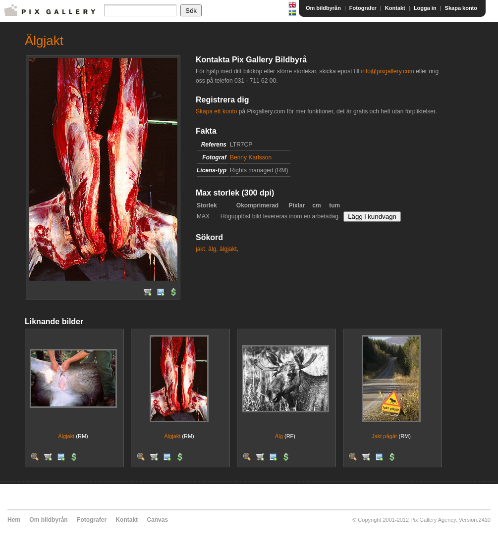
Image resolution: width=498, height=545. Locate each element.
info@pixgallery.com (387, 71)
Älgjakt (66, 436)
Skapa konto (461, 8)
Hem (13, 519)
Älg (279, 436)
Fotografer (363, 8)
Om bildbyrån (323, 8)
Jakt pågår (384, 436)
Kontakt (395, 8)
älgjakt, (229, 249)
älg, (213, 249)
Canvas (157, 519)
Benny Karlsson (251, 157)
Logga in (425, 8)
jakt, (201, 249)
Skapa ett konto (216, 111)
